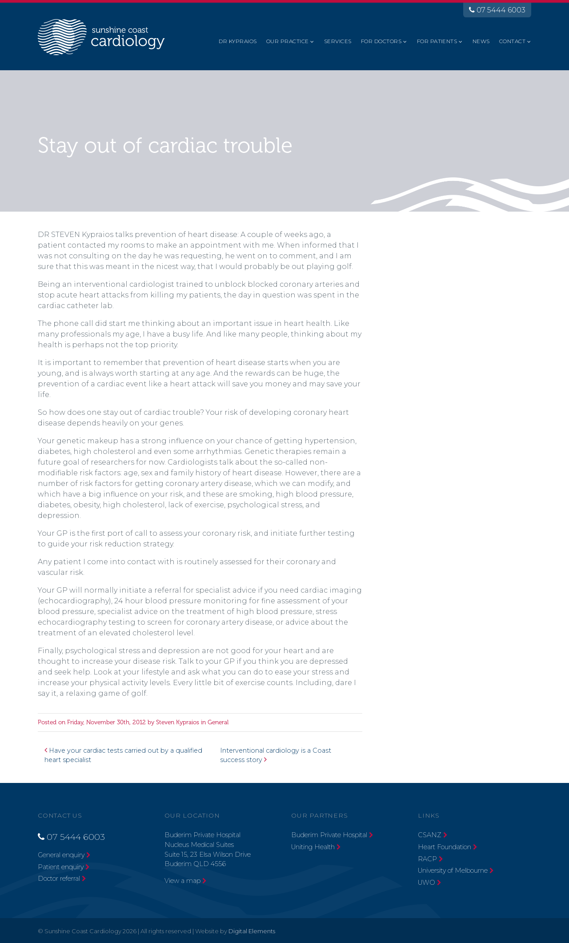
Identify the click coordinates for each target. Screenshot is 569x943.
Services (338, 41)
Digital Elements (251, 931)
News (481, 41)
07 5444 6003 (497, 10)
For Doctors (381, 41)
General (218, 722)
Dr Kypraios (237, 41)
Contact (512, 41)
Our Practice (287, 41)
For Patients (437, 41)
